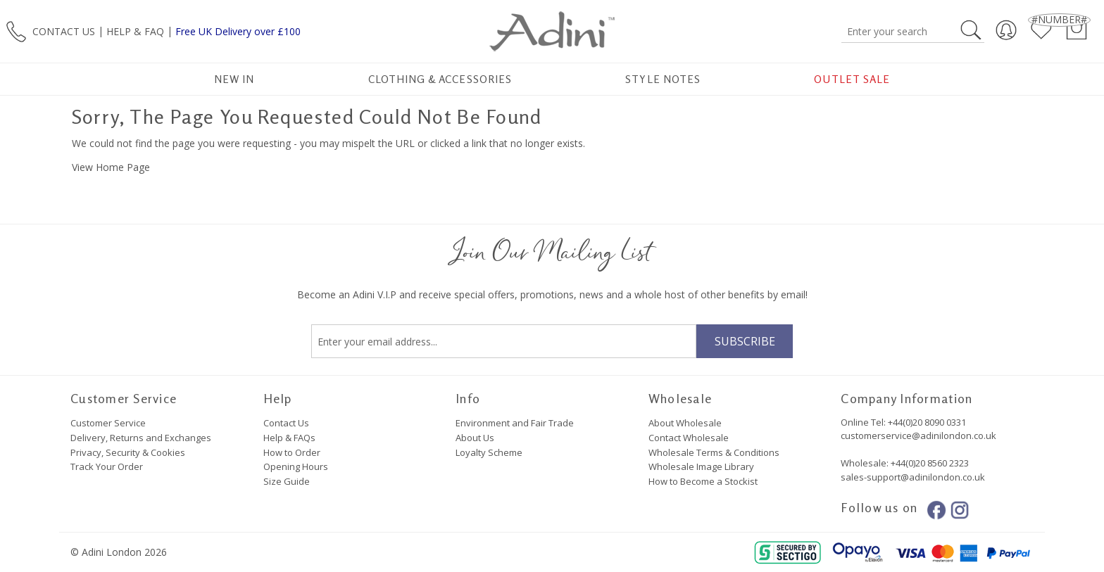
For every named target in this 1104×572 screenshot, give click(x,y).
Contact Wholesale (688, 437)
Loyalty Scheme (489, 452)
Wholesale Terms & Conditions (713, 452)
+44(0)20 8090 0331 (927, 422)
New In (234, 79)
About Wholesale (685, 423)
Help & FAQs (289, 437)
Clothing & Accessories (440, 79)
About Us (475, 437)
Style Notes (663, 79)
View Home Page (111, 167)
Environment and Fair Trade (515, 423)
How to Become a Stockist (703, 481)
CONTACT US (63, 30)
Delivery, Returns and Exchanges (140, 437)
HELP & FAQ (135, 30)
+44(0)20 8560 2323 (929, 463)
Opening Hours (295, 466)
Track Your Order (106, 466)
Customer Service (108, 423)
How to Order (291, 452)
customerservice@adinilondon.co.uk (918, 435)
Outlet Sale (852, 79)
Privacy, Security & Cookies (127, 452)
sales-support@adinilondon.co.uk (913, 477)
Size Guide (286, 481)
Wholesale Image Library (701, 466)
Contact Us (286, 423)
